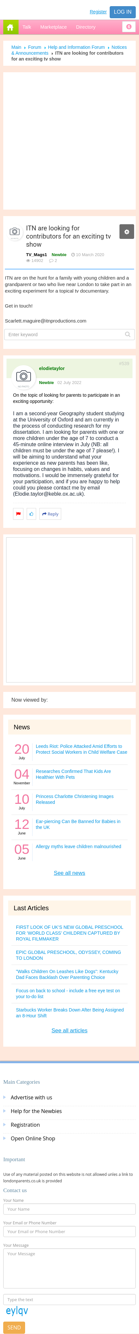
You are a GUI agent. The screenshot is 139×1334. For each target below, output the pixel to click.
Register (98, 11)
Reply (50, 514)
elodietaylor (52, 368)
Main (16, 47)
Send (14, 1327)
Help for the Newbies (36, 1111)
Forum (34, 47)
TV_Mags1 (36, 254)
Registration (25, 1124)
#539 (124, 363)
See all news (69, 873)
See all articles (69, 1030)
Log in (123, 12)
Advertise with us (31, 1097)
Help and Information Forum (76, 47)
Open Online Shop (33, 1138)
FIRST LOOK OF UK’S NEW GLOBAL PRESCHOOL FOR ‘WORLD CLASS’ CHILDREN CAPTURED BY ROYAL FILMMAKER (69, 933)
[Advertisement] (67, 141)
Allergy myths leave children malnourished (78, 846)
